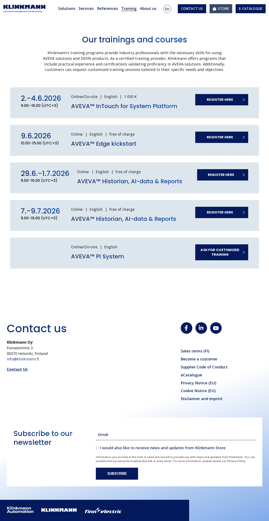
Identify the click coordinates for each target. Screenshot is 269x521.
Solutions (66, 8)
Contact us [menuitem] (192, 8)
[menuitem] (221, 8)
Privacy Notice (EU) (198, 382)
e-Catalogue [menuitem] (250, 8)
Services (86, 8)
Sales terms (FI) (195, 350)
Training (129, 8)
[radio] (176, 447)
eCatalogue (191, 374)
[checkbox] (176, 447)
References (107, 8)
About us (148, 8)
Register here (220, 99)
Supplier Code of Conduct (204, 366)
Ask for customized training (219, 252)
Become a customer (199, 358)
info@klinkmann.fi (23, 358)
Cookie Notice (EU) (198, 390)
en (167, 8)
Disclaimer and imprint (202, 398)
